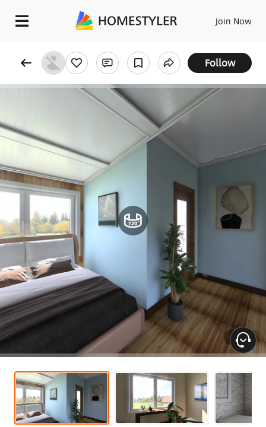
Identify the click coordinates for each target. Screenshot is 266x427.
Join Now (234, 20)
